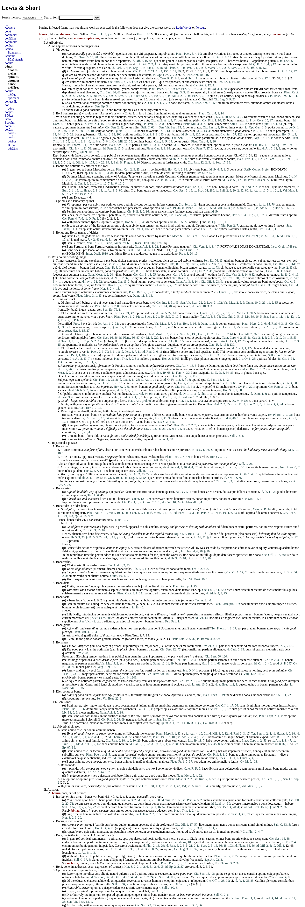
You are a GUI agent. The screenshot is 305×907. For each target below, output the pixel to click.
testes (273, 89)
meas (143, 456)
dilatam (257, 660)
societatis (135, 439)
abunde (119, 463)
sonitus (212, 572)
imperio (281, 604)
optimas (262, 358)
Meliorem (149, 278)
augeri (156, 887)
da (161, 173)
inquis (83, 309)
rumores (131, 365)
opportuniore (202, 390)
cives (167, 173)
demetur (226, 285)
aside (213, 547)
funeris (129, 859)
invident (67, 859)
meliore (93, 313)
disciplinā (145, 341)
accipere (242, 681)
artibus (218, 477)
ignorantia (252, 467)
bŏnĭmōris (11, 42)
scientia (116, 502)
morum (183, 705)
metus (148, 887)
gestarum (195, 355)
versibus (63, 358)
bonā (149, 271)
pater (129, 173)
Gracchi (207, 99)
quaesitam (68, 653)
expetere (207, 414)
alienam (77, 533)
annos (250, 709)
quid (212, 96)
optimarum (94, 502)
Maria (177, 674)
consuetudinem (156, 831)
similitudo (195, 705)
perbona (261, 274)
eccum (104, 89)
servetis (201, 604)
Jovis (197, 180)
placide (73, 768)
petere (111, 586)
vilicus (134, 341)
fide (96, 435)
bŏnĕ (8, 31)
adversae (97, 456)
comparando (111, 369)
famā (136, 828)
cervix (194, 285)
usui (138, 348)
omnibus (208, 53)
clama (275, 292)
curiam (66, 618)
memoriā (115, 439)
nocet (294, 57)
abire (269, 628)
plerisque (271, 880)
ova (60, 288)
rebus (156, 449)
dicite (151, 568)
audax (277, 814)
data (138, 674)
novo (297, 614)
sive (235, 57)
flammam (102, 589)
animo (72, 730)
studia (196, 341)
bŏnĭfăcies (11, 35)
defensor (189, 131)
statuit (241, 526)
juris (171, 99)
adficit (265, 877)
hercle (75, 607)
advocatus (152, 131)
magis (143, 898)
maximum (109, 180)
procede (266, 92)
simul (202, 285)
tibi (243, 512)
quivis (84, 870)
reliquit (179, 99)
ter (167, 568)
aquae (237, 267)
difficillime (202, 64)
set (207, 547)
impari (144, 828)
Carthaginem (227, 618)
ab (236, 674)
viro (134, 64)
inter (124, 628)
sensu (108, 313)
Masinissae (176, 435)
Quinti (203, 222)
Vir (58, 49)
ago (260, 225)
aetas (130, 306)
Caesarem (121, 845)
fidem (207, 57)
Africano (76, 67)
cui (260, 260)
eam (174, 740)
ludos (144, 85)
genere (172, 404)
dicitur (122, 260)
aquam (151, 267)
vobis (137, 586)
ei (167, 716)
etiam (202, 761)
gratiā (185, 628)
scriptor (100, 131)
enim (286, 64)
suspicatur (241, 64)
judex (78, 124)
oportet (252, 78)
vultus (245, 281)
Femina (71, 211)
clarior (106, 67)
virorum (236, 498)
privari (184, 449)
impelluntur (110, 842)
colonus (118, 138)
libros (162, 593)
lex (146, 397)
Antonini (122, 229)
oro (131, 421)
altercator (225, 131)
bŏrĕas (9, 129)
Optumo (187, 348)
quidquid (252, 341)
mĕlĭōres (13, 87)
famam (106, 334)
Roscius (82, 656)
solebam (67, 593)
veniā (77, 414)
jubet (219, 751)
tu (251, 92)
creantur (67, 828)
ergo (71, 376)
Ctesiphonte (201, 358)
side (174, 681)
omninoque (188, 474)
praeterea (68, 884)
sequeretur (164, 873)
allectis (219, 614)
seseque (140, 684)
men (101, 85)
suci (65, 288)
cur (101, 628)
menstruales (80, 593)
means (62, 355)
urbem (115, 467)
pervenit (87, 428)
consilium (234, 323)
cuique (175, 814)
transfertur (164, 894)
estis (144, 348)
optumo (110, 390)
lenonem (114, 89)
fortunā (134, 369)
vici (238, 618)
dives (142, 334)
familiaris (86, 460)
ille (101, 57)
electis (183, 481)
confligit (212, 327)
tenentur (211, 81)
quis (198, 481)
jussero (214, 285)
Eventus (80, 243)
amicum (235, 103)
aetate (186, 306)
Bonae (211, 236)
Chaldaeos (120, 618)
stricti (91, 551)
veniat (109, 246)
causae (194, 81)
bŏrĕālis (10, 126)
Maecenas (151, 222)
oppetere (143, 824)
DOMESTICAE (259, 246)
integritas (212, 60)
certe (75, 60)
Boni (59, 113)
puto (284, 800)
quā (103, 71)
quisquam (89, 67)
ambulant (191, 113)
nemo (159, 278)
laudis (172, 898)
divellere (111, 159)
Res (65, 456)
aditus (164, 898)
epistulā (87, 229)
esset (273, 71)
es (145, 253)
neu (95, 775)
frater (86, 215)
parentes (114, 215)
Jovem (83, 180)
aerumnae (103, 292)
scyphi (191, 274)
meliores (107, 358)
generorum (252, 481)
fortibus (78, 828)
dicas (262, 96)
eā (240, 674)
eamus (284, 618)
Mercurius (99, 169)
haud (102, 800)
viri (141, 53)
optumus (95, 887)
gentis (253, 229)
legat (211, 481)
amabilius (165, 705)
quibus (277, 57)
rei (211, 467)
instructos (233, 53)
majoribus (149, 176)
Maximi (216, 180)
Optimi (206, 180)
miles (136, 127)
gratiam (251, 628)
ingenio (269, 313)
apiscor (178, 38)
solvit (158, 509)
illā (186, 358)
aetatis (100, 674)
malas (160, 456)
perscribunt (185, 85)
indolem (154, 376)
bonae (229, 267)
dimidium (152, 761)
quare (205, 877)
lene (145, 264)
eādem (151, 159)
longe (224, 358)
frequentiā (195, 859)
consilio (172, 754)
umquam (102, 831)
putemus (273, 60)
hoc (280, 187)
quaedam (285, 547)
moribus (197, 477)
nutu (274, 180)
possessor (231, 533)
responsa (150, 383)
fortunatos (248, 800)
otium (241, 355)
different (250, 117)
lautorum (281, 849)
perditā (198, 327)
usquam (182, 618)
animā (251, 824)
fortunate (104, 365)
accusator (183, 103)
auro (68, 316)
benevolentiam (200, 803)
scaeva (62, 390)
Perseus (200, 27)
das (228, 348)
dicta (66, 582)
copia (169, 38)
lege (114, 558)
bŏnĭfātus (10, 38)
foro (141, 113)
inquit (253, 225)
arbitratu (140, 78)
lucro (123, 400)
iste (289, 554)
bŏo (7, 105)
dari (244, 78)
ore (133, 589)
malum (96, 814)
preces (195, 344)
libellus (229, 614)
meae (225, 663)
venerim (129, 684)
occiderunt (134, 845)
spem (69, 344)
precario (125, 586)
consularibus (286, 880)
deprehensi (69, 92)
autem (268, 768)
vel (163, 572)
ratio (285, 155)
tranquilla (140, 155)
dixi (145, 173)
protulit (235, 831)
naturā (114, 873)
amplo (115, 400)
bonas (186, 344)
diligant (112, 803)
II (126, 113)
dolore (144, 57)
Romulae (234, 229)
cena (113, 281)
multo (75, 316)
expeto (262, 414)
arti (128, 498)
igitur (154, 435)
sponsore (174, 81)
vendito (147, 551)
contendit (253, 491)
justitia (91, 71)
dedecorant (202, 856)
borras (12, 133)
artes (68, 488)
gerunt (170, 60)
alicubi (95, 575)
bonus (64, 49)
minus (222, 393)
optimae (198, 211)
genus (80, 404)
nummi (142, 281)
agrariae (254, 842)
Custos (244, 229)
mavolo (84, 316)
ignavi (126, 828)
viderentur (211, 758)
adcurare (150, 810)
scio (241, 292)
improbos (228, 64)
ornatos (247, 53)
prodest (267, 57)
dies (119, 695)
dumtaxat (59, 120)
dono (174, 253)
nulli (151, 348)
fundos (250, 278)
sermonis (223, 660)
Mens (118, 253)
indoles (149, 313)
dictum (258, 589)
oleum (71, 267)
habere (116, 639)
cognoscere (109, 681)
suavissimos (176, 709)
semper (193, 267)
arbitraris (162, 404)
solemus (186, 155)
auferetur (229, 674)
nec (280, 64)
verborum (154, 572)
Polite (70, 586)
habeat (99, 271)
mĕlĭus (12, 94)
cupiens (76, 495)
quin (134, 775)
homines (107, 103)
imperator (222, 124)
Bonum (71, 604)
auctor (218, 148)
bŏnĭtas (9, 45)
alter (126, 190)
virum (90, 60)
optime (228, 96)
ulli (115, 498)
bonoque (258, 751)
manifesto (291, 89)
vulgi (185, 859)
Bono (201, 404)
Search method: (12, 17)
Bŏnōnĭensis (15, 59)
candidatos (278, 103)
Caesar (195, 229)
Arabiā (127, 467)
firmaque (120, 295)
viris (159, 99)
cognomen (211, 225)
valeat (244, 271)
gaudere (77, 470)
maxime (215, 898)
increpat (81, 849)
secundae (74, 456)
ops (151, 38)
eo (88, 372)
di (82, 187)
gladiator (73, 138)
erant (137, 463)
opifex (138, 134)
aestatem (132, 267)
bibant (184, 267)
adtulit (170, 660)
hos (230, 60)
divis (192, 169)
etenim (66, 845)
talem (169, 155)
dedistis (268, 348)
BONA (70, 253)
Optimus (72, 176)
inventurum (233, 351)
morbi (287, 187)
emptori (278, 526)
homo (150, 733)
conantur (171, 204)
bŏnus (9, 66)
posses (255, 779)
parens (168, 145)
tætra (277, 803)
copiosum (122, 470)
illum (225, 103)
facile (113, 60)
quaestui (115, 863)
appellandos (259, 60)
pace (230, 425)
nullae (282, 856)
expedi (264, 737)
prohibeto (117, 775)
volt (110, 814)
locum (195, 863)
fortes (295, 824)
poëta (271, 127)
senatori (288, 614)
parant (152, 85)
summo (161, 754)
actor (205, 134)
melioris (150, 285)
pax (76, 425)
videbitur (79, 772)
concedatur (137, 449)
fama (250, 365)
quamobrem (125, 803)
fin (197, 884)
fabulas (272, 358)
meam (201, 838)
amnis (61, 386)
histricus (246, 751)
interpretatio (211, 383)
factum (81, 604)
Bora (8, 119)
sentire (199, 155)
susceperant (260, 838)
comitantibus (143, 859)
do (162, 614)
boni (130, 53)
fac (162, 337)
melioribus (281, 589)
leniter (152, 586)
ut (176, 60)
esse (212, 64)
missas (208, 831)
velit (87, 618)
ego (87, 334)
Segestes (102, 439)
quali (148, 404)
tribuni (188, 120)
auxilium (252, 351)
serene (86, 698)
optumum (121, 894)
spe (83, 379)
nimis (283, 292)
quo (161, 81)
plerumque (132, 646)
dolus (146, 526)
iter (77, 386)
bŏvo (11, 108)
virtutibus (220, 53)
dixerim (79, 418)
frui (113, 393)
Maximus (84, 176)
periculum (150, 204)
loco (101, 397)
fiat (165, 775)
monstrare (78, 618)
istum (82, 60)
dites (182, 113)
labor (195, 509)
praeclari (119, 491)
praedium (69, 271)
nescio (133, 842)
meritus (133, 74)
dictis (160, 586)
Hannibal (258, 425)
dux (258, 124)
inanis (221, 572)
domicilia (73, 278)
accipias (284, 684)
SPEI (167, 250)
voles (73, 81)
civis (71, 155)
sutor (168, 134)
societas (79, 439)
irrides (152, 456)
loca (270, 803)
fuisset (83, 369)
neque (150, 463)
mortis (77, 344)
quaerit (169, 491)
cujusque (181, 880)
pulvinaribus (231, 236)
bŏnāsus (10, 28)
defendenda (232, 768)
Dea (76, 197)
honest (75, 71)
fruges (275, 285)
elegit (206, 674)
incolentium (69, 428)
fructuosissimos (278, 278)
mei (88, 740)
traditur (141, 355)
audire (211, 751)
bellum (198, 34)
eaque (263, 155)
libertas (162, 884)
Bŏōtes (9, 115)
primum (225, 414)
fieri (92, 267)
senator (239, 120)
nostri (148, 670)
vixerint (293, 709)
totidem (120, 173)
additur (145, 558)
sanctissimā (79, 719)
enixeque (246, 838)
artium (66, 495)
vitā (261, 341)
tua (97, 211)
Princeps (279, 225)
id (121, 78)
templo (189, 180)
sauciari (129, 887)
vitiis (177, 474)
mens (186, 316)
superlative (99, 898)
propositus (241, 614)
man (72, 53)
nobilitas (134, 600)
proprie (235, 838)
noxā (154, 768)
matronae (260, 709)
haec (126, 551)
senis (164, 215)
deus (239, 169)
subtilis (81, 264)
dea (141, 253)
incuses (155, 779)
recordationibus (271, 383)
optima (88, 211)
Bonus (60, 166)
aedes (57, 274)
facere (231, 554)
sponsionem (236, 71)
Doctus (70, 386)
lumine (267, 264)
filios (150, 323)
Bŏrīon (12, 145)
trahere (274, 646)
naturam (58, 127)
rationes (254, 327)
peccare (112, 807)
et (241, 53)
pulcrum (124, 873)
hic (248, 705)
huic (194, 491)
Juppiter (134, 176)
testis (185, 148)
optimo (291, 716)
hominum (194, 663)
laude (247, 383)
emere (104, 533)
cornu (226, 400)
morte (175, 449)
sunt (71, 551)
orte (197, 169)
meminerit (124, 607)
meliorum (195, 649)
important (96, 481)
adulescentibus (91, 376)
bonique (156, 169)
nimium (204, 467)
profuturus (166, 824)
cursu (277, 572)
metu (267, 842)
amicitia (164, 435)
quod (255, 96)
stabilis (187, 260)
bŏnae (12, 84)
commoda (85, 159)
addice (191, 695)
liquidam (173, 267)
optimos (111, 204)
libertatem (205, 824)
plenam (136, 467)
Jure (63, 779)
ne (115, 246)
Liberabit (133, 733)
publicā (111, 155)
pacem (231, 428)
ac (208, 285)
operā (204, 351)
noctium (146, 663)
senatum (209, 614)
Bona (70, 197)
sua (244, 873)
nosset (66, 530)
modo (216, 740)
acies (90, 264)
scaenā (146, 656)
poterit (140, 621)
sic (220, 103)
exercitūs (93, 663)
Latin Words (183, 27)
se (160, 60)
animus (66, 292)
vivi (152, 302)
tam (128, 225)
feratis (234, 761)
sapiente (116, 589)
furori (92, 337)
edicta (192, 604)
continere (162, 159)
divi (163, 169)
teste (202, 81)
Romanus (270, 754)
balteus (281, 260)
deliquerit (138, 768)
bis (206, 34)
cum (222, 71)
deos (295, 618)
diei (93, 667)
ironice (189, 866)
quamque (118, 905)
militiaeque (101, 709)
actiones (87, 547)
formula (144, 554)
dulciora (177, 477)
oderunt (102, 807)
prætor (99, 554)
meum (290, 204)
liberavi (275, 842)
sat (132, 334)
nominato (101, 81)
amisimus (80, 120)
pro (191, 358)
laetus (126, 695)
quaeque (172, 905)
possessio (250, 533)
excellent (82, 891)
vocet (285, 814)
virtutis (171, 355)
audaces (67, 842)
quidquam (199, 814)
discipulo (97, 369)
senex (78, 372)
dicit (187, 684)
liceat (214, 418)
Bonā (70, 414)
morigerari (180, 716)
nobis (96, 204)
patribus (131, 355)
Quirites (138, 418)
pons (169, 274)
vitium (288, 526)
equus (67, 281)
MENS (80, 253)
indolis (141, 323)
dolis (226, 491)
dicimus (67, 57)
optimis (128, 204)
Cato (148, 138)
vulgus (123, 856)
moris (151, 719)
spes (262, 372)
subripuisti (78, 512)
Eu (194, 404)
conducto (167, 551)
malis (221, 474)
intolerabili (132, 57)
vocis (232, 663)
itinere (246, 803)
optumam (209, 348)
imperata (252, 604)
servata (104, 435)
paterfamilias (210, 138)
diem (243, 660)
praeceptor (282, 131)
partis (280, 649)
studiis (241, 481)
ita (163, 60)
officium (184, 57)
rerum (91, 383)
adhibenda (103, 880)
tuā (64, 418)
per (85, 204)
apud (215, 800)
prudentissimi (135, 215)
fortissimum (90, 208)
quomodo (256, 103)
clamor (228, 744)
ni (256, 71)
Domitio (214, 365)
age (247, 92)
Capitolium (272, 618)
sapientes (264, 53)
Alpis (271, 425)
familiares (98, 740)
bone (275, 92)
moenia (252, 768)
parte (115, 677)
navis (107, 260)
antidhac (178, 187)
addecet (162, 810)
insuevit (197, 215)
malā (216, 351)
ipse (132, 779)
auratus (267, 260)
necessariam (174, 803)
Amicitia (72, 435)
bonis (152, 99)
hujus (281, 89)
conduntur (201, 807)
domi (89, 709)
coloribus (156, 260)
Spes (77, 250)
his (136, 554)
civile (135, 225)
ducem (80, 127)
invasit (283, 705)
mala (112, 463)
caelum (89, 271)
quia (112, 810)
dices (248, 260)
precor (203, 344)
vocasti (244, 103)
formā (78, 285)
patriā (99, 824)
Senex (70, 215)
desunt (217, 491)
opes (157, 38)
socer (131, 92)
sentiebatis (93, 758)
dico (229, 589)
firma (198, 260)
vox (128, 295)
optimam (70, 127)
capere (106, 467)
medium (225, 831)
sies (187, 337)
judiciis (123, 558)
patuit (224, 898)
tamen (158, 477)
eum (192, 159)
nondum (154, 758)
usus (235, 449)
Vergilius (117, 222)
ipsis (105, 845)
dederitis (242, 428)
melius (68, 362)
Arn (72, 421)
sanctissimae (166, 211)
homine (102, 64)
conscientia (192, 313)
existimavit (69, 758)
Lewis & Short (21, 7)
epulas (93, 593)
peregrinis (193, 614)
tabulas (231, 264)
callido (93, 64)
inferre (161, 204)
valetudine (128, 302)
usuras (173, 85)
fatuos (167, 856)
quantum (67, 772)
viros (280, 53)
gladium (229, 260)
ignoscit (106, 684)
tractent (121, 474)
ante (221, 176)
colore (163, 264)
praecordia (174, 579)
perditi (158, 838)
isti (256, 89)
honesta (154, 155)
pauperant (150, 53)
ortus (237, 744)
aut (177, 57)
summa (276, 155)
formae (140, 285)
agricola (106, 138)
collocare (246, 264)
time (86, 554)
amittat (268, 824)
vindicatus (95, 558)
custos (186, 141)
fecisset (249, 71)
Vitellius (167, 618)
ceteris (140, 887)
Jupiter (191, 173)
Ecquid (239, 96)
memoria (139, 327)
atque (175, 113)
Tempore (177, 390)
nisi (238, 824)
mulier (63, 285)
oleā (64, 267)
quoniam (121, 53)
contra (151, 537)
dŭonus (13, 70)
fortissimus (172, 162)
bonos (287, 53)
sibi (252, 649)
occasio (271, 369)
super (228, 281)
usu (183, 838)
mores (180, 537)
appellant (134, 180)
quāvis (57, 267)
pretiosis (144, 260)
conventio (141, 537)
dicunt (126, 85)
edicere (132, 618)
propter (158, 709)
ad (61, 264)
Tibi (222, 351)
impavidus (149, 439)
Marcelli (273, 215)
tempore (216, 390)
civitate (146, 74)
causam (211, 838)
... (7, 24)
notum (263, 526)
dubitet (123, 824)
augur (124, 124)
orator (197, 127)
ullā (112, 859)
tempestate (159, 271)
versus (97, 358)
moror (159, 856)
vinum (134, 264)
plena (163, 579)
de (86, 64)
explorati (70, 477)
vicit (198, 646)
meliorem (214, 278)
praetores (111, 85)
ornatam (290, 313)
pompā (119, 859)
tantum (293, 768)
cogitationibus (151, 579)
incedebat (165, 190)
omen (206, 292)
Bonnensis (14, 52)
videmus (115, 628)
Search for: (51, 17)
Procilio (120, 365)
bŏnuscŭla (11, 101)
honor (80, 821)
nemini (66, 60)
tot (244, 709)
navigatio (203, 372)
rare (77, 113)
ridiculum (247, 589)
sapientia (58, 159)
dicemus (128, 376)
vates (178, 124)
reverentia (133, 880)
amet (141, 775)
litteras (180, 831)
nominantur (124, 71)
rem (84, 533)
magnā (107, 677)
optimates (127, 99)
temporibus (241, 393)
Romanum (197, 758)
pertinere (251, 526)
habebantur (82, 877)
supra (132, 796)
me (136, 53)
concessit (275, 512)
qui (119, 57)
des (108, 421)
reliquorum (198, 880)
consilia (252, 873)
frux (110, 341)
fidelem (218, 159)
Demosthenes (82, 74)
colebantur (129, 709)
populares (135, 838)
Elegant (71, 572)
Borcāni (10, 122)
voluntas (84, 327)
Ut (162, 628)
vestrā (206, 418)
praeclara (226, 365)
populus (258, 754)
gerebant (233, 873)
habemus (270, 474)
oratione (215, 358)
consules (263, 117)
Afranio (241, 365)
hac (211, 618)
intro (151, 593)
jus (119, 85)
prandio (84, 306)
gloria (163, 355)
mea (209, 604)
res (166, 81)
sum (77, 379)
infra (270, 334)
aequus (76, 292)
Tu (151, 173)
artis (144, 491)
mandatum (96, 723)
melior (294, 64)
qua (136, 253)
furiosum (133, 572)
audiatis (276, 418)
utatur (162, 341)
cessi (67, 337)
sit (75, 407)
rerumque (183, 355)
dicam (187, 390)
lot (141, 670)
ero (136, 334)
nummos (136, 509)
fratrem (280, 204)
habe (209, 740)
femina (121, 211)
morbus (265, 705)
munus (77, 362)
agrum (139, 278)
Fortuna (79, 246)
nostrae (79, 397)
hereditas (117, 355)
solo (230, 271)
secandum (70, 264)
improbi (162, 53)
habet (167, 278)
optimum (93, 180)
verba (66, 561)
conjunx (104, 211)
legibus (78, 558)
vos (90, 204)
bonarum (81, 383)
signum (185, 246)
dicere (228, 155)
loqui (111, 64)
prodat (195, 57)
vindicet (178, 768)
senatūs (238, 646)
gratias (244, 225)
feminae (179, 211)
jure (91, 779)
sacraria (166, 253)
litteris (104, 498)
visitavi (167, 187)
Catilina (260, 880)
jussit (144, 586)
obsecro (101, 250)
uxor (56, 148)
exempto (136, 551)
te (83, 169)
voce (263, 292)
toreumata (273, 274)
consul (210, 117)
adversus (145, 880)
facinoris (130, 491)
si (86, 246)
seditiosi (147, 838)
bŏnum (9, 63)
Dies (59, 691)
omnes (267, 103)
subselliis (68, 754)
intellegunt (74, 64)
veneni (80, 92)
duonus (184, 34)
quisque (166, 64)
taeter (155, 190)
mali (162, 761)
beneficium (262, 800)
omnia (236, 281)
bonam (160, 267)
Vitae (66, 449)
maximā (177, 859)
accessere (255, 281)
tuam (202, 78)
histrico (291, 604)
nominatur (196, 176)
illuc (257, 92)
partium (212, 498)
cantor (248, 134)
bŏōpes (9, 112)
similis (129, 814)
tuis (136, 456)
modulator (274, 134)
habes (248, 96)
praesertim (267, 481)
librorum (164, 400)
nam (125, 92)
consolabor (115, 208)
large (74, 400)
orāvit (114, 418)
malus (154, 526)
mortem (133, 824)
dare (224, 554)
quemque (234, 877)
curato (202, 267)
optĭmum (13, 98)
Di (68, 187)
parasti (279, 341)
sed (97, 89)
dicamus (111, 568)
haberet (269, 744)
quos (163, 376)
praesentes (134, 208)
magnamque (69, 663)
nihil (151, 705)
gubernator (89, 134)
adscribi (125, 621)
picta (166, 260)
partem (210, 78)
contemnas (109, 579)
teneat (185, 589)
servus (286, 138)
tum (255, 53)
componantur (172, 628)
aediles (135, 85)
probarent (282, 873)
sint (162, 155)
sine (111, 302)
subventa (112, 250)
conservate (158, 498)
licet (164, 779)
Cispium (252, 204)
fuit (69, 67)
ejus (138, 92)
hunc (159, 187)
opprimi (154, 589)
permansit (222, 435)
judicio (235, 786)
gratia (66, 625)
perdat (111, 169)
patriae (170, 229)
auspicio (99, 390)
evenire (211, 814)
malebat (144, 891)
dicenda (238, 695)
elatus (95, 859)
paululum (120, 831)
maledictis (68, 849)
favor (251, 547)
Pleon (70, 639)
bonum (99, 60)
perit (109, 800)
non (107, 60)
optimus (185, 64)
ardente (144, 589)
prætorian (231, 547)
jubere (167, 740)
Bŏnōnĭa (10, 56)
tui (80, 740)
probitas (192, 60)
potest (285, 57)
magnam (142, 376)
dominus (129, 138)
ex (134, 34)
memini (143, 390)
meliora (144, 358)
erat (84, 495)
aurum (62, 512)
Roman (101, 225)
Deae (219, 236)
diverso (236, 803)
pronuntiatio (290, 327)
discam (174, 593)
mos (69, 702)
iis (79, 376)
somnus (70, 306)
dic (274, 509)
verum (79, 803)
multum (151, 92)
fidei (78, 519)
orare (197, 414)
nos (130, 628)
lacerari (153, 57)
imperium (95, 894)
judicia (100, 547)
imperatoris (109, 229)
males (162, 236)
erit (140, 264)
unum (236, 589)
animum (101, 730)
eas (122, 180)
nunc (229, 695)
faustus (135, 695)
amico (199, 831)
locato (157, 551)
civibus (138, 204)
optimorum (172, 572)
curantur (74, 274)
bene (125, 74)
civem (217, 155)
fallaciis (242, 491)
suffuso (160, 568)
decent (125, 705)
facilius (126, 589)
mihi (157, 173)
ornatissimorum (197, 572)
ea (118, 155)
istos (151, 856)
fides (201, 60)
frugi (181, 337)
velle (124, 155)
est (253, 57)
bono (128, 64)
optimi (117, 103)
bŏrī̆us (12, 137)
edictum (109, 621)
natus (70, 407)
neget (105, 302)
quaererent (232, 474)
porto (235, 187)
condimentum (118, 292)
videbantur (111, 397)
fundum (203, 278)
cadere (116, 887)
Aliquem (71, 681)
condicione (108, 372)
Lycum (124, 89)
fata (143, 169)
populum (184, 758)
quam (170, 57)
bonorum (224, 498)
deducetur (152, 78)
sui (122, 814)
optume (197, 348)
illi (90, 474)
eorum (182, 60)
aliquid (207, 681)
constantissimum (231, 204)
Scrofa (240, 737)
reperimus (124, 60)
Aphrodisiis (178, 695)
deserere (245, 779)
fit (141, 646)
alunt (171, 53)
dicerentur (92, 92)
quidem (289, 117)
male (83, 274)
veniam (115, 421)
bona (80, 211)
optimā (177, 306)
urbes (212, 807)
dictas (191, 481)
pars (261, 400)
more (65, 719)
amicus (97, 148)
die (216, 618)
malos (254, 803)
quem (65, 81)
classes (104, 113)
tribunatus (191, 99)
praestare (235, 537)
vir (106, 57)
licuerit (126, 393)
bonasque (139, 810)
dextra (165, 292)
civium (96, 159)
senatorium (152, 225)
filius (96, 145)
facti (220, 274)
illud (171, 225)
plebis (197, 120)
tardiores (156, 842)
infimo (149, 113)
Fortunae (173, 246)
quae (130, 155)
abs (232, 414)
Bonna (9, 49)
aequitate (140, 159)
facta (66, 597)
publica (172, 393)
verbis (175, 481)
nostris (160, 176)
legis (245, 842)
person (147, 414)
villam (118, 274)
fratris (284, 215)
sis (167, 337)
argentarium (266, 351)
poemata (155, 358)
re (105, 155)
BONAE (243, 246)
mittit (107, 884)
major (148, 646)
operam (220, 348)
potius (162, 57)
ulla (182, 463)
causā (290, 334)
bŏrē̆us (12, 141)
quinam (248, 89)
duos (272, 117)
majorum (161, 600)
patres (136, 145)
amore (138, 807)
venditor (76, 530)
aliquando (219, 649)
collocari (275, 800)
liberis (151, 355)
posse (139, 302)
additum (180, 225)
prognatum (184, 404)
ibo (145, 593)
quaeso (266, 418)
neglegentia (133, 719)
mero (187, 568)
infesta (153, 884)
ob (117, 180)
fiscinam (254, 737)
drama (199, 656)
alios (219, 64)
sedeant (281, 751)
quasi (163, 803)
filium (127, 775)
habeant (126, 863)
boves (142, 267)
